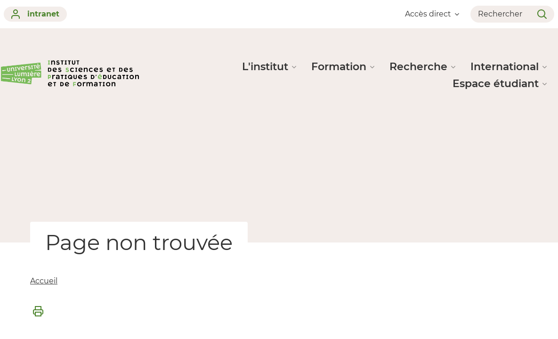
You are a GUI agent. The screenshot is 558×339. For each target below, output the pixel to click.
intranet (35, 14)
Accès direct (432, 13)
